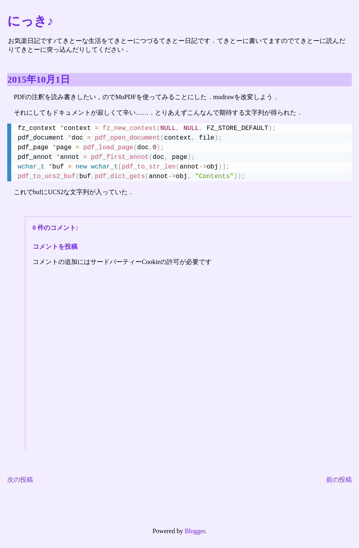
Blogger (195, 531)
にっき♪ (30, 21)
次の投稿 (20, 479)
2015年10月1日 (38, 79)
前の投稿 (339, 479)
